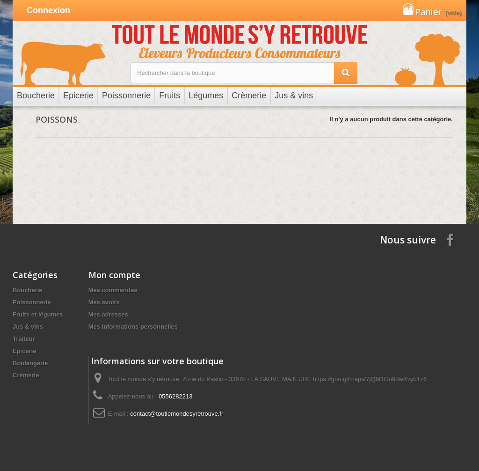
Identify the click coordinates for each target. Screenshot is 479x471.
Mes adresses (108, 314)
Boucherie (28, 290)
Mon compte (114, 274)
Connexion (48, 10)
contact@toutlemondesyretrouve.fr (176, 413)
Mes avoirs (104, 302)
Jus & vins (28, 326)
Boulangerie (30, 363)
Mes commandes (113, 290)
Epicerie (24, 350)
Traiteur (24, 338)
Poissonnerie (32, 302)
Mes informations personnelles (133, 326)
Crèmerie (26, 375)
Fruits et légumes (38, 314)
